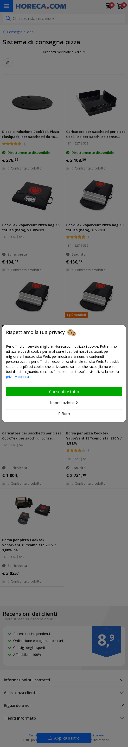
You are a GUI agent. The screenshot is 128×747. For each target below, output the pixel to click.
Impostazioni (64, 402)
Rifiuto (64, 413)
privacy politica (17, 376)
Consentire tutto (64, 391)
